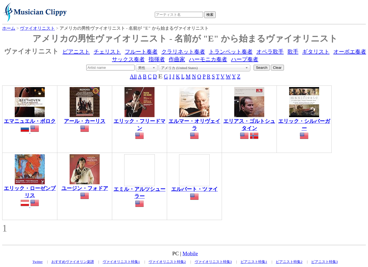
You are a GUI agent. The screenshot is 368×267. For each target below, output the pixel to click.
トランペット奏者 (231, 52)
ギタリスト (316, 52)
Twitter (37, 262)
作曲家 (177, 59)
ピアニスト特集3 (324, 262)
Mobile (190, 253)
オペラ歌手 (270, 52)
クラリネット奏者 (183, 52)
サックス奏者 (128, 59)
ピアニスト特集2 (289, 262)
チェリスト (107, 52)
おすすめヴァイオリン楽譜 (72, 262)
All (133, 76)
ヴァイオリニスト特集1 (121, 262)
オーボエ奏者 (349, 52)
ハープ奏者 (244, 59)
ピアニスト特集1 (254, 262)
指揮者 (157, 59)
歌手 (292, 52)
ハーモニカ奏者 (208, 59)
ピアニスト (76, 52)
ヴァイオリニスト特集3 (213, 262)
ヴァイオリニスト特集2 (167, 262)
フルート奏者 (141, 52)
